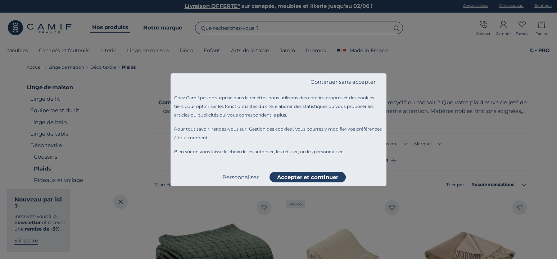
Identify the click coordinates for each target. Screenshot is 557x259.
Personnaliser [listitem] (240, 177)
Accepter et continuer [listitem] (307, 177)
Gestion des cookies (270, 129)
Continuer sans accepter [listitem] (343, 81)
